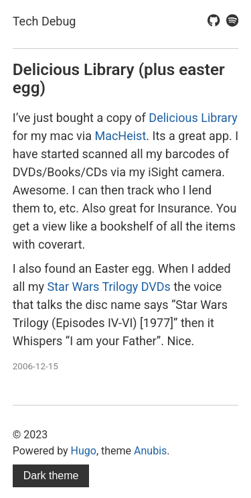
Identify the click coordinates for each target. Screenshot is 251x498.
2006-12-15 (35, 366)
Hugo (83, 450)
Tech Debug (44, 21)
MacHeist (120, 136)
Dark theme (51, 475)
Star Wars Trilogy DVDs (109, 286)
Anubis (150, 450)
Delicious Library (193, 118)
